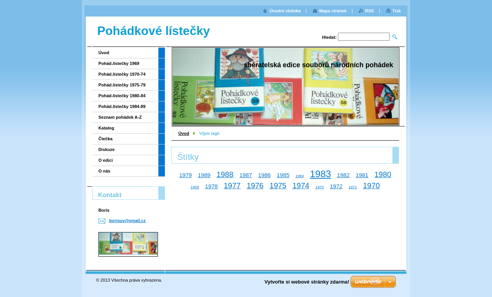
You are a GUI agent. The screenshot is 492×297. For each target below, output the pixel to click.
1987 (245, 175)
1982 (343, 175)
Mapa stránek (333, 10)
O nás (104, 171)
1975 (277, 185)
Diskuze (106, 149)
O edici (105, 160)
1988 (224, 174)
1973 (319, 187)
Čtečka (105, 138)
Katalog (106, 128)
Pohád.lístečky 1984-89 (122, 106)
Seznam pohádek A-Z (120, 117)
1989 (204, 175)
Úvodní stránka (285, 10)
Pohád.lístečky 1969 (118, 63)
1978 (211, 186)
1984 (300, 176)
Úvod (183, 133)
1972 (336, 186)
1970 (371, 185)
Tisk (396, 10)
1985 (283, 175)
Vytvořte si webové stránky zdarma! (306, 282)
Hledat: (329, 37)
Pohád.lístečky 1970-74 (122, 74)
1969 (195, 187)
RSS (369, 10)
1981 (362, 175)
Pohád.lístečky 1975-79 (122, 85)
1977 (232, 185)
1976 (255, 185)
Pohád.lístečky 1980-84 (122, 95)
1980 (382, 174)
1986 (264, 175)
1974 (301, 185)
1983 (320, 174)
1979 (185, 175)
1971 (353, 187)
